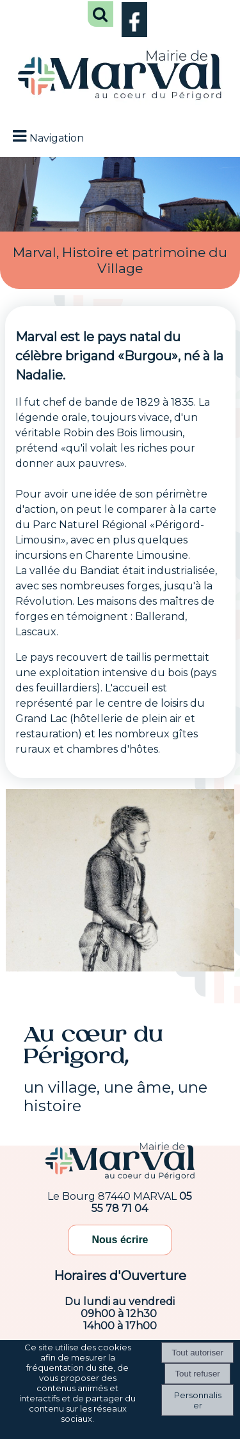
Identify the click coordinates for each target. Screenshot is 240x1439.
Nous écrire (120, 1239)
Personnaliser (197, 1400)
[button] (100, 14)
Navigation (56, 138)
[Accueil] (120, 76)
